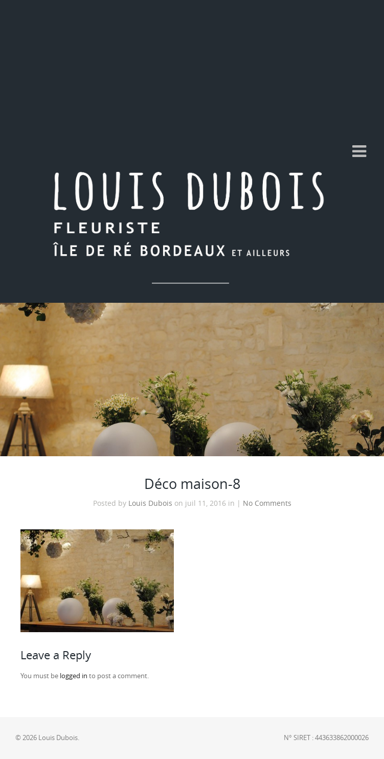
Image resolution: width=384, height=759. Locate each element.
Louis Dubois (150, 503)
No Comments (267, 503)
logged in (73, 676)
